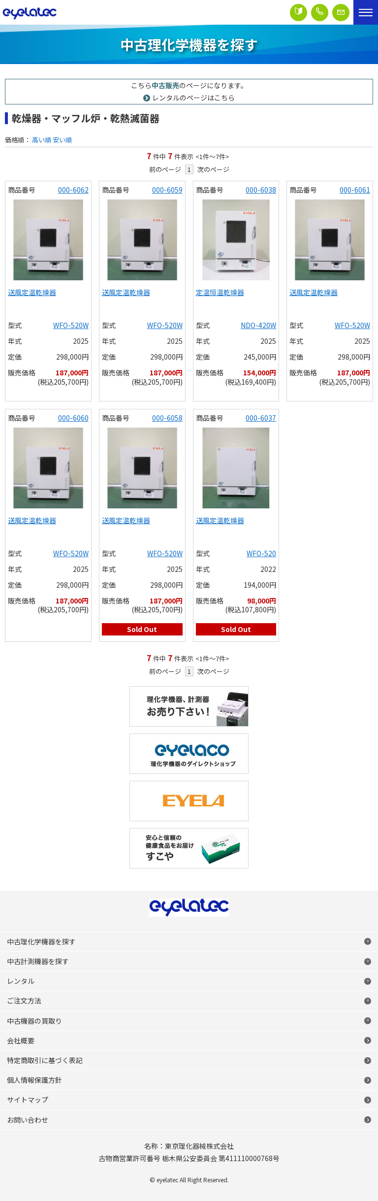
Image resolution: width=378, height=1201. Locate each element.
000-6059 (167, 190)
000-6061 (355, 190)
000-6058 (167, 418)
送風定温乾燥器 (32, 292)
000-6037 (261, 418)
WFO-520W (71, 325)
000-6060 (73, 418)
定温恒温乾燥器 (220, 292)
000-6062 (73, 190)
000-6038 (261, 190)
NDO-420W (258, 325)
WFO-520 (261, 553)
